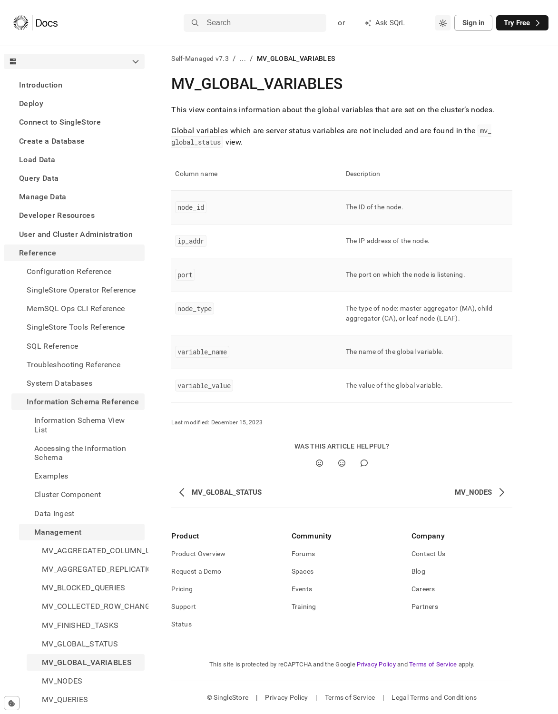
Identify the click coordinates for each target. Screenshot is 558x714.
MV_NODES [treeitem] (62, 680)
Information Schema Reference (83, 401)
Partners (424, 606)
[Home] (35, 22)
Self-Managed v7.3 (200, 58)
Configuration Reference (69, 271)
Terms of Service (433, 664)
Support (183, 606)
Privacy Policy (376, 664)
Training (304, 606)
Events (302, 589)
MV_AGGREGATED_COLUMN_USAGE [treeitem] (93, 550)
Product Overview (198, 554)
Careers (423, 589)
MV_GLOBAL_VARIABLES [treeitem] (87, 662)
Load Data (37, 159)
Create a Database (52, 141)
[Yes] (319, 463)
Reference (37, 252)
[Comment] (364, 463)
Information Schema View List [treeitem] (79, 425)
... (243, 58)
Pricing (182, 589)
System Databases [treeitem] (59, 383)
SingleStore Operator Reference (81, 289)
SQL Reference (52, 346)
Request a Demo (196, 571)
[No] (342, 463)
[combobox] (442, 22)
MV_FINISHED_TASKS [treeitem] (80, 625)
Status (181, 624)
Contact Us (428, 554)
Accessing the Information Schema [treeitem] (80, 453)
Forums (303, 554)
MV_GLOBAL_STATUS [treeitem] (80, 643)
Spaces (303, 571)
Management (57, 532)
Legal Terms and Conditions (434, 697)
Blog (418, 571)
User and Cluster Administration (76, 234)
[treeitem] (74, 85)
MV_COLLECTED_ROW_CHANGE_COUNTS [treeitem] (93, 606)
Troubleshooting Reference (73, 364)
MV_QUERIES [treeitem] (65, 699)
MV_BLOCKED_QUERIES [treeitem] (84, 587)
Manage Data (43, 196)
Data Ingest (54, 513)
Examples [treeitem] (51, 475)
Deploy (31, 103)
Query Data (39, 178)
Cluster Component (67, 494)
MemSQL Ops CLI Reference (76, 308)
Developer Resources (57, 215)
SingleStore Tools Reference (76, 327)
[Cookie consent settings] (12, 703)
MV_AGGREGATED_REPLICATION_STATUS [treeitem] (93, 569)
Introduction (40, 84)
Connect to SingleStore (60, 122)
